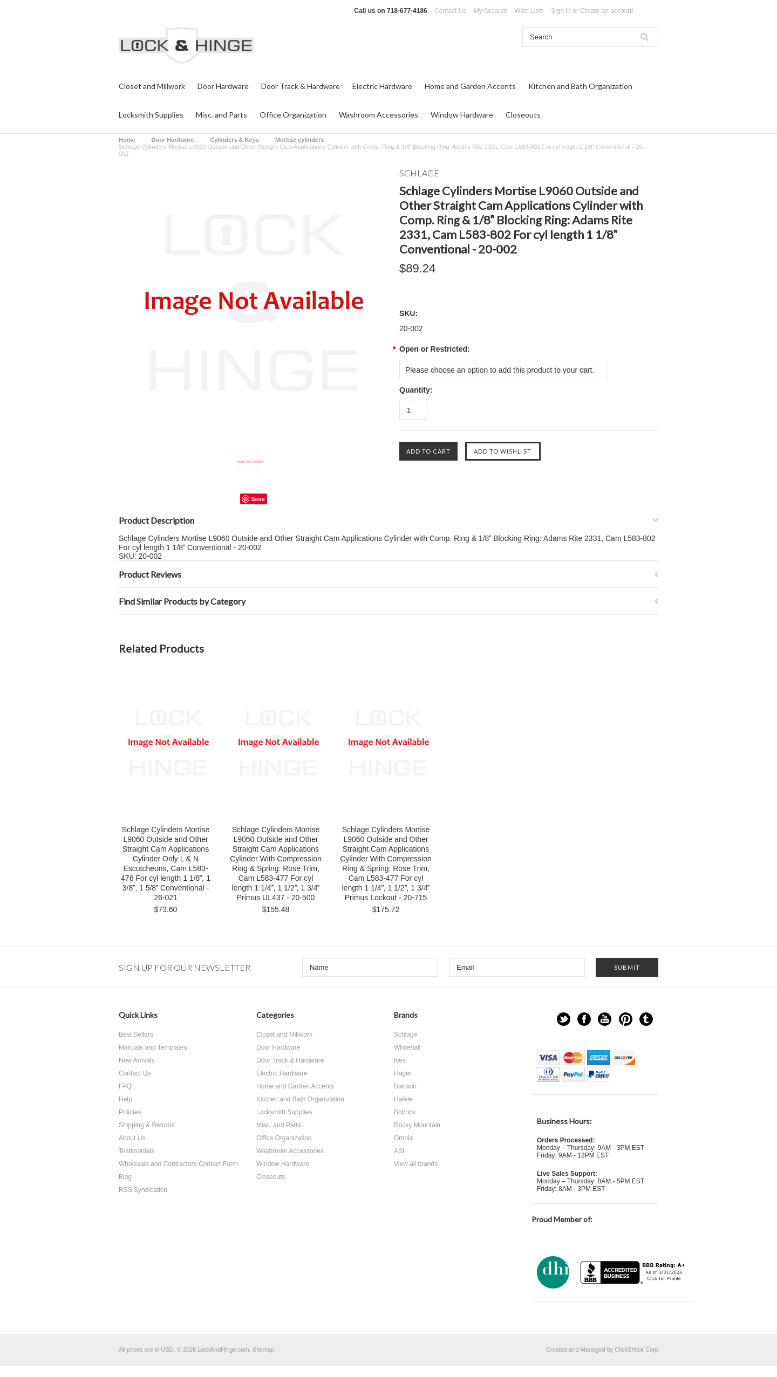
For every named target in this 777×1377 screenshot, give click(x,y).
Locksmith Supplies (151, 114)
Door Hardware (223, 86)
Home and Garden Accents (470, 86)
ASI (399, 1151)
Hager (403, 1073)
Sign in (561, 11)
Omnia (403, 1138)
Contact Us (450, 11)
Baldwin (405, 1086)
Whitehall (407, 1047)
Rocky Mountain (417, 1125)
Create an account (606, 11)
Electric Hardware (382, 86)
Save (258, 499)
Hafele (403, 1099)
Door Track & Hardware (300, 86)
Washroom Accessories (378, 114)
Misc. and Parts (221, 114)
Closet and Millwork (152, 86)
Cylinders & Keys (234, 139)
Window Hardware (462, 114)
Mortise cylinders (299, 139)
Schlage (405, 1034)
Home (127, 139)
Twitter (563, 1019)
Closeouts (523, 114)
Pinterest (625, 1019)
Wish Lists (529, 11)
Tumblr (646, 1019)
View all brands (416, 1164)
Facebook (584, 1019)
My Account (490, 11)
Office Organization (293, 114)
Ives (400, 1060)
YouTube (604, 1019)
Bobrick (404, 1112)
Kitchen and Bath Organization (580, 86)
